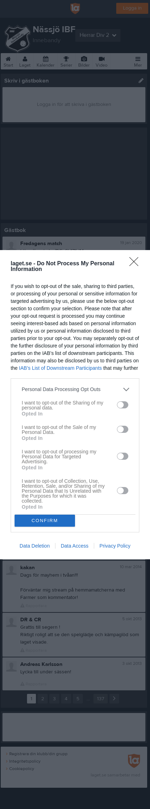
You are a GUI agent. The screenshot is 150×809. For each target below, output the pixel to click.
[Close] (136, 264)
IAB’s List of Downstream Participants (60, 368)
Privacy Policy (115, 546)
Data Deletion (35, 546)
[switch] (122, 404)
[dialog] (75, 404)
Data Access (75, 546)
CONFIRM (45, 520)
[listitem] (75, 389)
